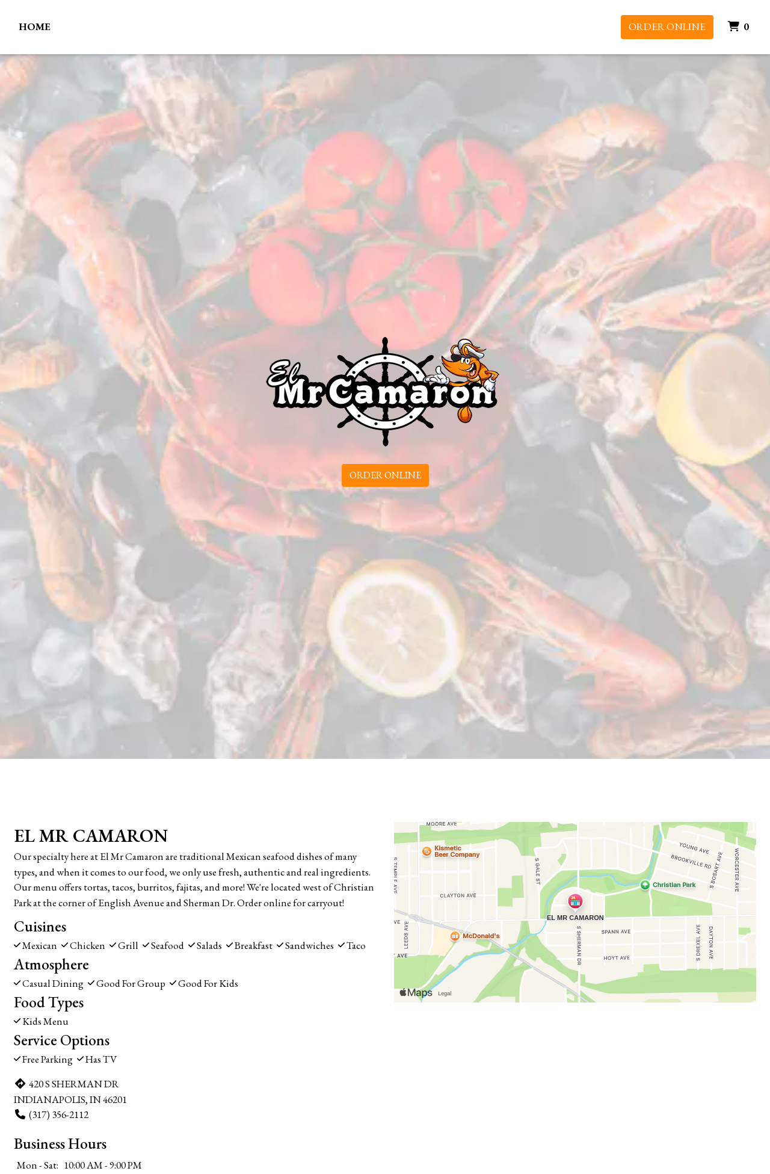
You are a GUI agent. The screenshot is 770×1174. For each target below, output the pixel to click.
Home (35, 26)
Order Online (667, 26)
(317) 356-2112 (51, 1114)
